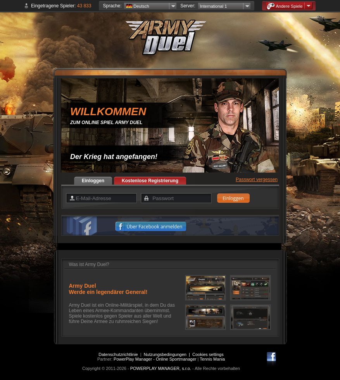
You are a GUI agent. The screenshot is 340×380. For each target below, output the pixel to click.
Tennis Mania (212, 359)
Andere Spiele (285, 6)
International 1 (213, 6)
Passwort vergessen (257, 179)
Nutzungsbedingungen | (168, 354)
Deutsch (137, 6)
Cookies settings (208, 354)
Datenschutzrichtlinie (118, 354)
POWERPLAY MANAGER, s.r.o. (160, 368)
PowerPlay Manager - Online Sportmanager (155, 359)
